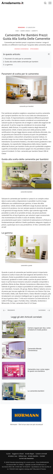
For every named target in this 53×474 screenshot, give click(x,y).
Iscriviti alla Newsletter (26, 458)
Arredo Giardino (33, 456)
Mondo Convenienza (22, 49)
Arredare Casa (12, 456)
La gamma (9, 65)
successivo (44, 310)
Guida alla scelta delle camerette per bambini (21, 62)
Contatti (42, 456)
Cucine (8, 454)
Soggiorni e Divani (18, 454)
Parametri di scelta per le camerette (18, 59)
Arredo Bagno (29, 454)
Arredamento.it (12, 3)
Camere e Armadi (41, 454)
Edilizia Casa (23, 456)
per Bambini (34, 49)
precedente (9, 310)
